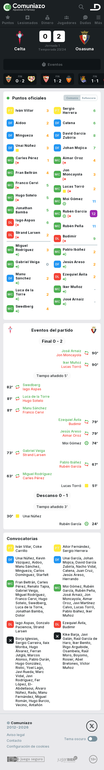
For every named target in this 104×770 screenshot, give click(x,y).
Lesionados (27, 20)
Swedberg (37, 603)
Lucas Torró (84, 607)
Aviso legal (16, 735)
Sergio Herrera (75, 551)
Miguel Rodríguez (30, 595)
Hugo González (28, 663)
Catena (68, 571)
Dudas (85, 20)
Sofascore (89, 97)
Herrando (70, 579)
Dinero (47, 20)
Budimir (69, 627)
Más (98, 20)
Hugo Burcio (39, 701)
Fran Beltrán (25, 582)
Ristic (20, 668)
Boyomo (80, 655)
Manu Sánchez (27, 566)
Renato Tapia (38, 586)
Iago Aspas (25, 623)
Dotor (20, 615)
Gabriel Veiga (27, 590)
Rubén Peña (85, 590)
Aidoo (37, 562)
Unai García (72, 558)
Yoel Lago (34, 668)
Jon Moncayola (76, 597)
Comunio (72, 97)
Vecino (21, 705)
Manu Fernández (31, 694)
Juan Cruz (84, 571)
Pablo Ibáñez (73, 611)
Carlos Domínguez (30, 573)
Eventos (52, 64)
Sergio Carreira (28, 643)
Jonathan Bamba (29, 611)
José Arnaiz (72, 595)
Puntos (8, 20)
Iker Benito (81, 643)
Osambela (71, 651)
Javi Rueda (25, 672)
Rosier (68, 659)
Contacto (14, 740)
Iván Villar (23, 546)
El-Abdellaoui (24, 686)
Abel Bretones (73, 661)
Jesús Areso (73, 575)
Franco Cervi (26, 599)
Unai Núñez (25, 558)
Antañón (35, 705)
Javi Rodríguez (24, 678)
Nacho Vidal (86, 566)
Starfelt (42, 575)
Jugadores (66, 20)
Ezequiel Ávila (74, 623)
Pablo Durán (39, 659)
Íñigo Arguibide (75, 647)
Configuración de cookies (28, 746)
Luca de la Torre (29, 607)
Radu (32, 692)
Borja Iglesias (27, 639)
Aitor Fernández (76, 546)
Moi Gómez (72, 586)
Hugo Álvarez (27, 649)
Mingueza (24, 571)
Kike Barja (71, 634)
